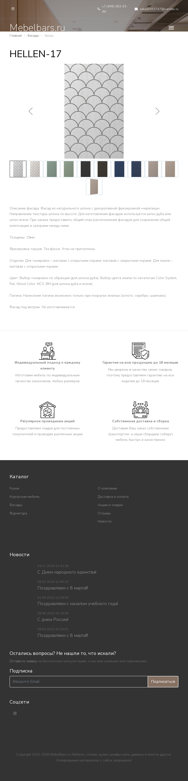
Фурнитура (18, 513)
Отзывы (104, 513)
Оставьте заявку (23, 661)
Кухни (14, 488)
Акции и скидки (110, 505)
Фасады (16, 505)
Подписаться (163, 681)
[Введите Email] (79, 681)
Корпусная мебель (25, 496)
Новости (104, 521)
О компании (107, 488)
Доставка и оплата (113, 496)
